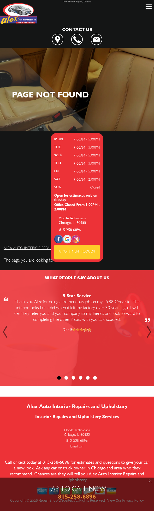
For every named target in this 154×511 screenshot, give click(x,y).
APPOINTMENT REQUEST (77, 251)
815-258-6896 (70, 230)
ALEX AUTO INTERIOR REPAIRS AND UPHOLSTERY (45, 248)
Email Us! (76, 446)
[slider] (81, 330)
